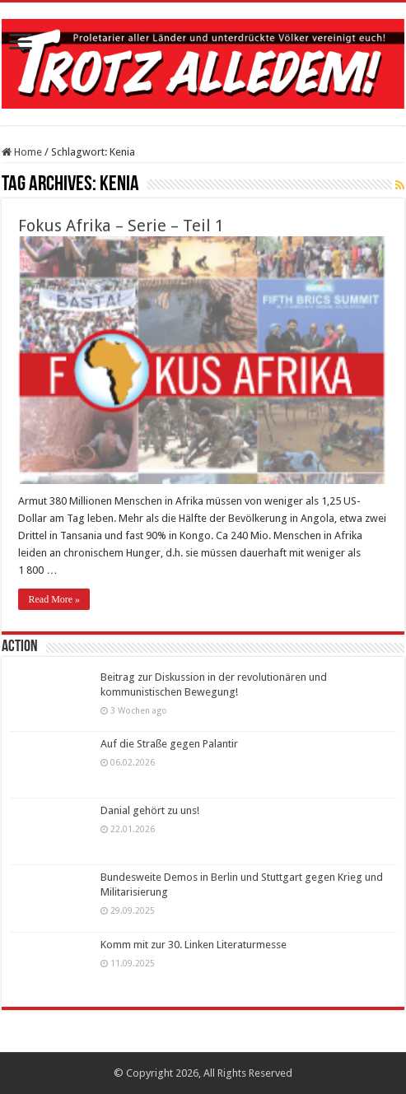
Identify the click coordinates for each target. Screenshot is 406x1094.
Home (22, 152)
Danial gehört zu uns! (149, 810)
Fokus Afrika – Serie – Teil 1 (121, 225)
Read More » (54, 599)
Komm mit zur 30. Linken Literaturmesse (193, 944)
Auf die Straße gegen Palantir (169, 744)
